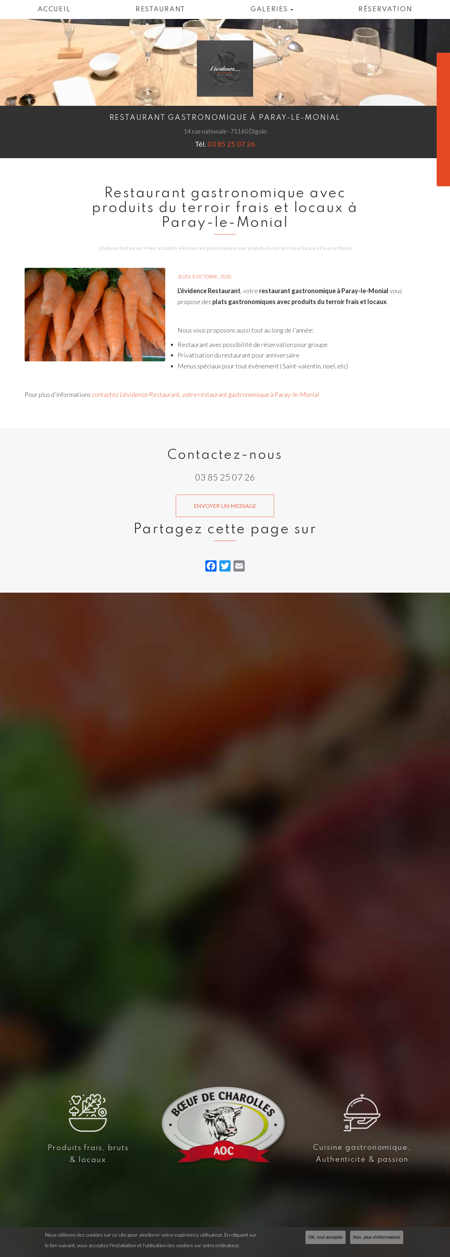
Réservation (385, 9)
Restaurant (160, 9)
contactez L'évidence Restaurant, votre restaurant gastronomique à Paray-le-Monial (205, 394)
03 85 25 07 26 (230, 144)
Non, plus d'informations (376, 1237)
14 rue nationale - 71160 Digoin (225, 131)
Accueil (54, 9)
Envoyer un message (225, 505)
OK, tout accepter (325, 1237)
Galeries (271, 9)
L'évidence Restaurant (121, 248)
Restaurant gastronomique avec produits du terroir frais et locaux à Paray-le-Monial (267, 248)
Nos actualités (162, 248)
